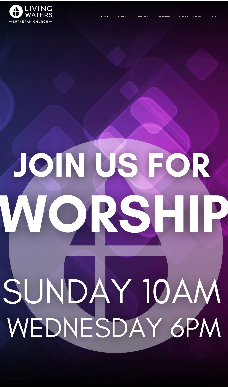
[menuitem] (104, 17)
